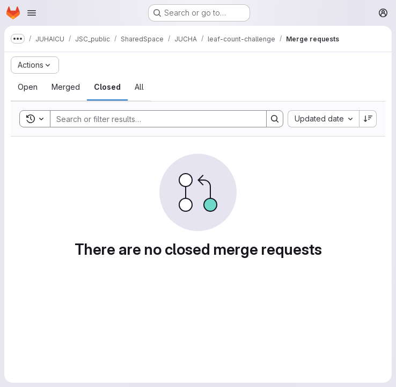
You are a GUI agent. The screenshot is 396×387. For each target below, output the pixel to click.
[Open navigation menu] (31, 13)
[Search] (153, 118)
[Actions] (35, 65)
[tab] (28, 87)
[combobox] (323, 118)
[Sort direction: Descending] (368, 118)
